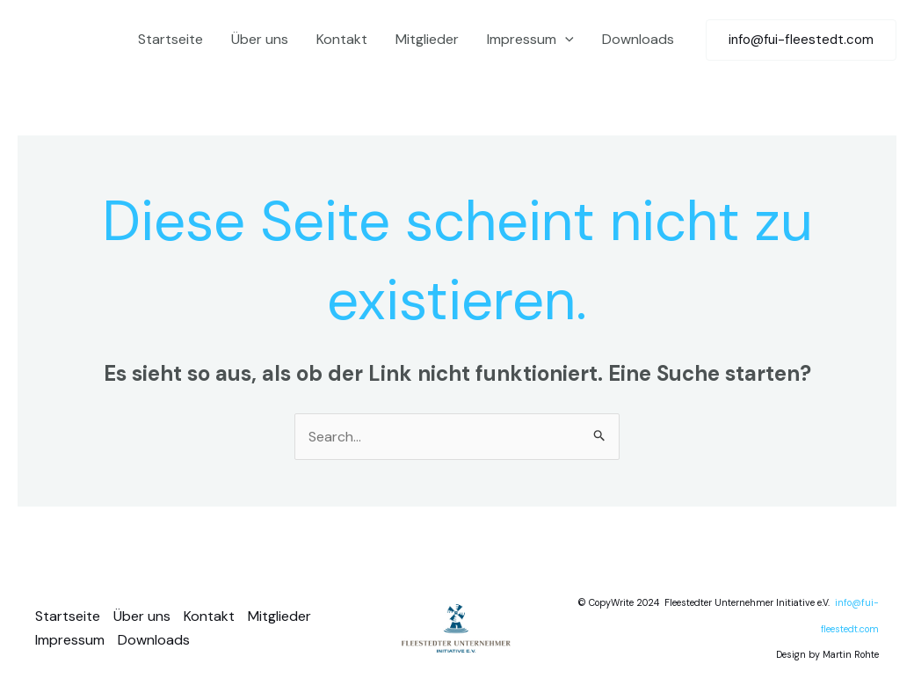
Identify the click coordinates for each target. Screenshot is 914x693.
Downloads (638, 39)
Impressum (530, 39)
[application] (565, 39)
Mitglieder (427, 39)
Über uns (259, 39)
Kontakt (341, 39)
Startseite (170, 39)
